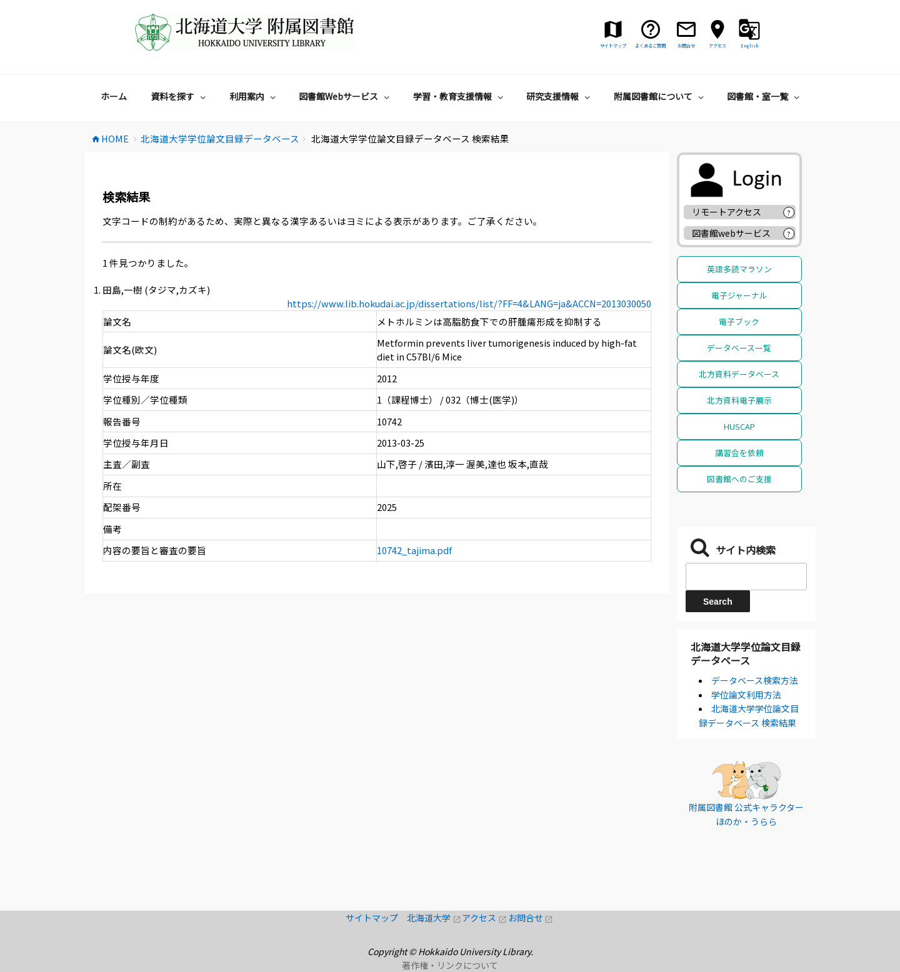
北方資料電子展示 (739, 400)
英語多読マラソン (739, 269)
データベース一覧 (739, 348)
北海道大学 (434, 917)
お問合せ (531, 917)
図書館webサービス (731, 233)
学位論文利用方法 (746, 694)
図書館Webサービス (345, 96)
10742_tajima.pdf (414, 550)
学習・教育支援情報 (459, 96)
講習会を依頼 (739, 453)
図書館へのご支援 (739, 479)
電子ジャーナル (739, 295)
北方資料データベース (739, 374)
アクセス (485, 917)
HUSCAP (739, 426)
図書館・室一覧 (764, 96)
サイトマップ (376, 917)
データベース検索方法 (754, 680)
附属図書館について (660, 96)
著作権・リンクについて (450, 965)
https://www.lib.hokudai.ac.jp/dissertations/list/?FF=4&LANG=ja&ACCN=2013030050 (469, 303)
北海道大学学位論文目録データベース (746, 653)
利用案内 (254, 96)
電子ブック (739, 321)
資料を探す (180, 96)
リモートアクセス (726, 212)
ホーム (114, 96)
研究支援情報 (559, 96)
